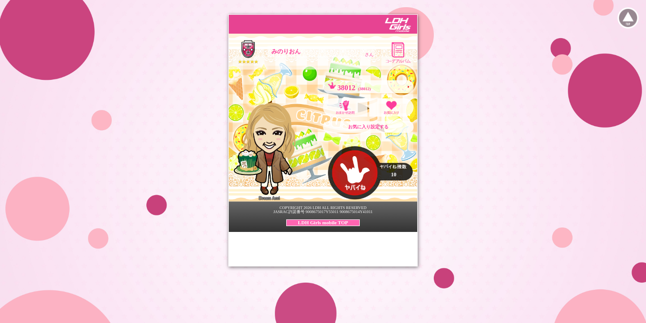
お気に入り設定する (368, 126)
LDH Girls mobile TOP (323, 222)
